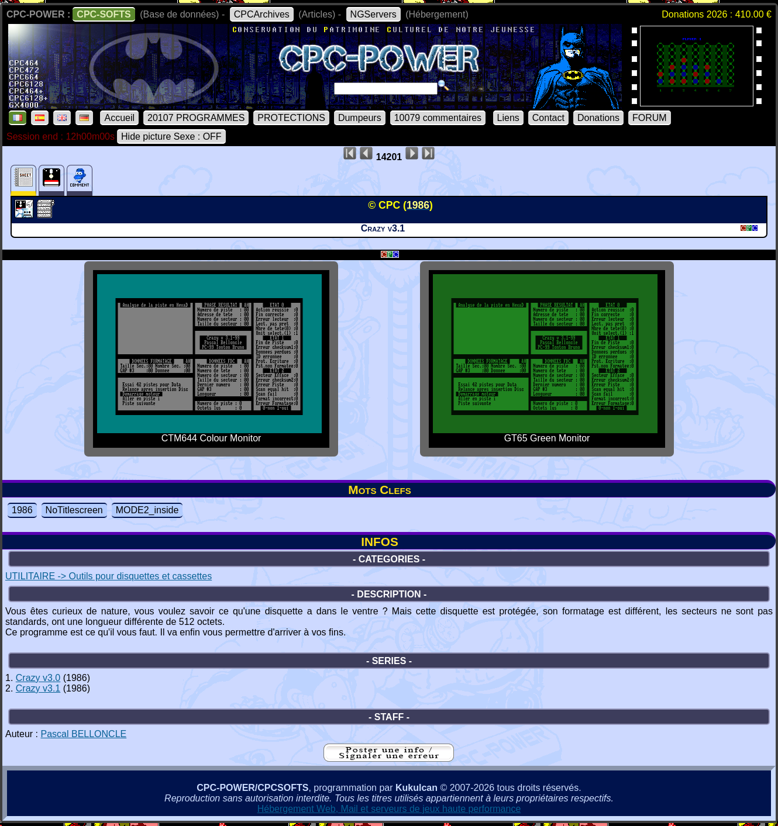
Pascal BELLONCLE (83, 734)
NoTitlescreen (74, 510)
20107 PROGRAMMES (196, 118)
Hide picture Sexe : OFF (171, 136)
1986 (22, 510)
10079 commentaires (437, 118)
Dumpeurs (359, 118)
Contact (548, 118)
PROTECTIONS (291, 118)
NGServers (373, 14)
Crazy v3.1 (38, 688)
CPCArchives (262, 14)
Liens (508, 118)
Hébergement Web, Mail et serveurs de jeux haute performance (389, 809)
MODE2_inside (147, 510)
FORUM (649, 118)
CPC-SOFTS (103, 14)
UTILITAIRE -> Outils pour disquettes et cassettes (108, 576)
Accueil (119, 118)
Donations (598, 118)
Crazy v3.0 (38, 678)
